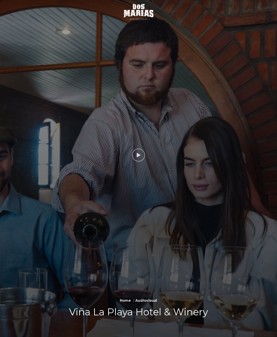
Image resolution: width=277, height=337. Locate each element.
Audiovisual (146, 300)
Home (125, 300)
